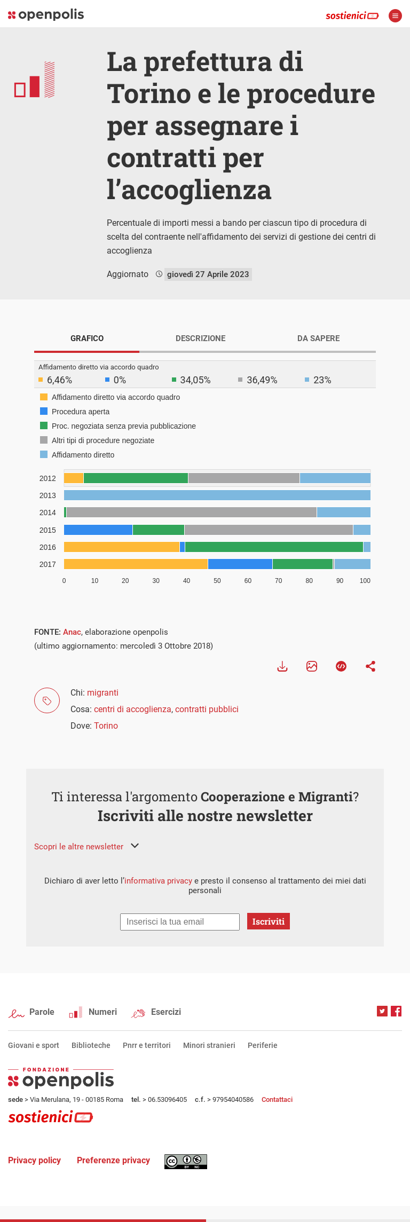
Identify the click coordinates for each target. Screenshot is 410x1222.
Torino (106, 726)
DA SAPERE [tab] (318, 338)
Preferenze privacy (113, 1160)
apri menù (395, 15)
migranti (103, 693)
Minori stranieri (209, 1045)
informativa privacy (158, 881)
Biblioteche (91, 1045)
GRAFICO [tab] (87, 338)
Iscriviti (269, 921)
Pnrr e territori (147, 1045)
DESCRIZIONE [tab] (200, 338)
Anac (72, 632)
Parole (41, 1012)
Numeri (103, 1012)
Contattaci (277, 1099)
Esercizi (166, 1012)
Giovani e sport (33, 1045)
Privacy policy (34, 1160)
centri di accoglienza (132, 709)
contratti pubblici (207, 709)
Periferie (263, 1045)
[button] (86, 847)
